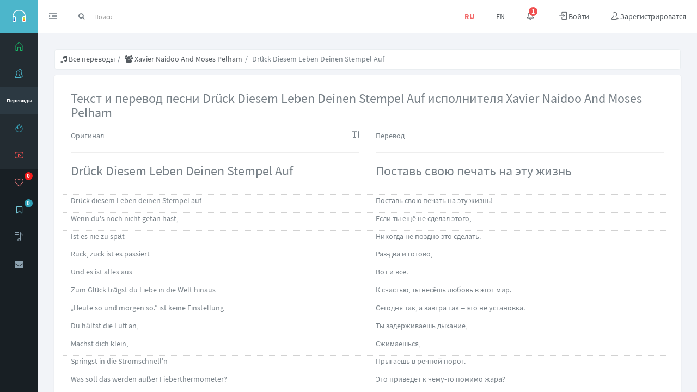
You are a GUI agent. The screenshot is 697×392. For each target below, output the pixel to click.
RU (469, 16)
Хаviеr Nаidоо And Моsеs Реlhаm (183, 59)
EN (500, 16)
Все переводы (87, 59)
